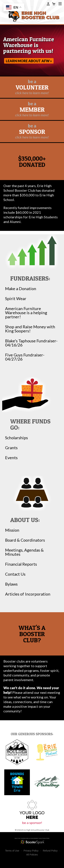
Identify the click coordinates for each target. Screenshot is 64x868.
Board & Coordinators (25, 540)
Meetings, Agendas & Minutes (24, 552)
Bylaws (11, 584)
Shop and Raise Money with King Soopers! (30, 329)
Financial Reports (21, 564)
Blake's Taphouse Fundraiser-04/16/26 (31, 343)
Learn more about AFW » (29, 61)
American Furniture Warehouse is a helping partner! (26, 312)
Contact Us (15, 574)
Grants (11, 448)
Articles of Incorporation (27, 594)
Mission (12, 530)
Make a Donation (20, 289)
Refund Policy (50, 850)
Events (11, 458)
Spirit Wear (15, 298)
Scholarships (16, 438)
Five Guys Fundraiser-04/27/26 (24, 357)
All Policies (32, 854)
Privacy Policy (31, 850)
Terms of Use (12, 850)
